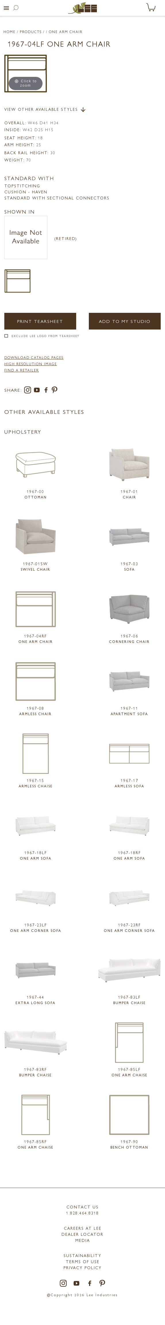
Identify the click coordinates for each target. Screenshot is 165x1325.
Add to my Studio (125, 321)
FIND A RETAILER (21, 370)
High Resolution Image (30, 363)
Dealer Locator (82, 1234)
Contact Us (82, 1207)
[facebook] (47, 391)
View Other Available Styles (45, 109)
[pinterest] (55, 391)
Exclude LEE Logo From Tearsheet (45, 336)
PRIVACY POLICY (83, 1267)
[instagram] (28, 391)
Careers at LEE (82, 1228)
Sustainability (82, 1255)
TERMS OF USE (82, 1261)
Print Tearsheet (40, 321)
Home (9, 31)
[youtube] (38, 391)
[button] (6, 8)
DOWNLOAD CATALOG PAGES (34, 357)
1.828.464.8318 (82, 1213)
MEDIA (82, 1240)
